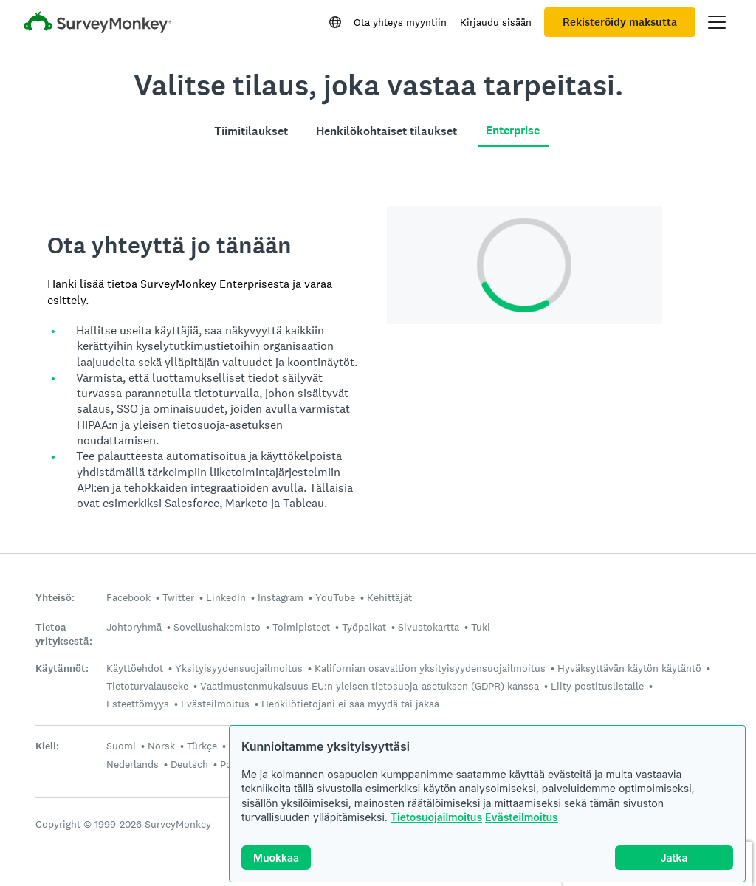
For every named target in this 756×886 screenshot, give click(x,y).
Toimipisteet (301, 626)
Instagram (280, 597)
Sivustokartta (428, 626)
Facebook (128, 597)
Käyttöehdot (134, 668)
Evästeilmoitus (521, 817)
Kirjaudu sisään (496, 22)
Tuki (480, 626)
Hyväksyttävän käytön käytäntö (629, 668)
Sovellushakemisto (217, 626)
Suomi (121, 745)
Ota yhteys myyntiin (400, 22)
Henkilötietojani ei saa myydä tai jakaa (350, 703)
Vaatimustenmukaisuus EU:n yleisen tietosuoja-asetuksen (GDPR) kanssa (369, 686)
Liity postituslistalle (597, 686)
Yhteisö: (55, 598)
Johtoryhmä (134, 626)
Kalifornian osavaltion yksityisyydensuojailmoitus (430, 668)
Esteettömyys (137, 703)
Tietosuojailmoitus (436, 817)
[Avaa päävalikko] (716, 22)
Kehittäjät (389, 597)
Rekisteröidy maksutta (620, 22)
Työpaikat (364, 626)
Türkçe (202, 745)
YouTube (335, 597)
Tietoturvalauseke (147, 686)
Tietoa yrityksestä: (63, 634)
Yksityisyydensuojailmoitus (239, 668)
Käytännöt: (62, 669)
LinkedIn (226, 597)
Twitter (178, 597)
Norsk (161, 745)
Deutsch (189, 764)
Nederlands (132, 764)
